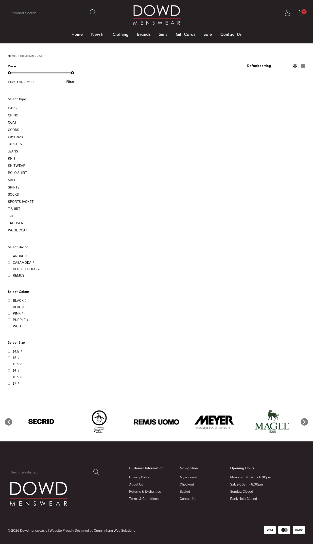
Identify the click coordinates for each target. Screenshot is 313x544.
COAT (12, 122)
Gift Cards (15, 137)
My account (188, 477)
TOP (11, 216)
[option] (41, 422)
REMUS (18, 275)
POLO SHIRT (17, 173)
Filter (70, 82)
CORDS (13, 130)
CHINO (13, 115)
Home (12, 55)
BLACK (18, 300)
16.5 (16, 377)
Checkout (187, 484)
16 (15, 371)
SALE (12, 180)
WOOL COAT (17, 230)
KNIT (12, 158)
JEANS (13, 151)
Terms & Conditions (143, 499)
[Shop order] (269, 66)
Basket (185, 491)
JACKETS (15, 144)
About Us (136, 484)
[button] (8, 422)
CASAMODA (22, 262)
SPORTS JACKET (21, 202)
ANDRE (18, 256)
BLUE (17, 307)
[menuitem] (77, 34)
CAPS (12, 108)
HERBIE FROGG (24, 269)
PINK (17, 313)
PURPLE (19, 320)
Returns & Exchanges (145, 491)
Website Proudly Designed (69, 530)
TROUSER (15, 223)
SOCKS (13, 194)
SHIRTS (13, 187)
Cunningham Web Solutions (114, 530)
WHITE (18, 326)
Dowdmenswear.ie (33, 530)
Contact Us (188, 499)
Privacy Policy (139, 477)
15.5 (16, 364)
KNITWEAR (16, 166)
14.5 (16, 351)
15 (15, 358)
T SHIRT (14, 209)
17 (14, 383)
